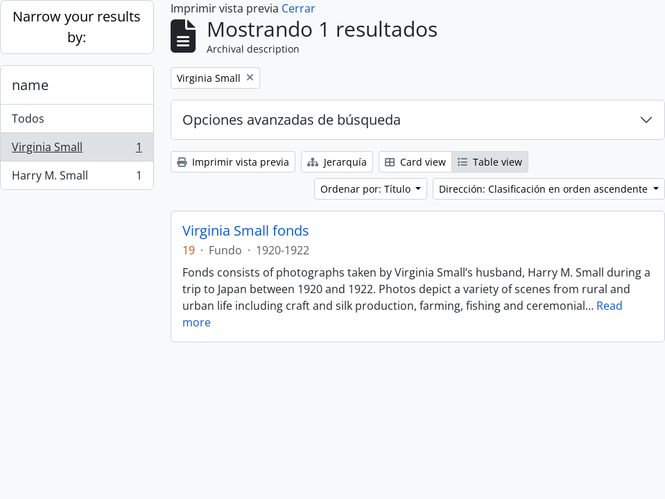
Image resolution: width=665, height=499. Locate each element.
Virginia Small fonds (245, 230)
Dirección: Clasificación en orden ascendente (544, 188)
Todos (28, 118)
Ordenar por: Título (366, 188)
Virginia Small (76, 150)
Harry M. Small (76, 178)
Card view (415, 161)
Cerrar (299, 8)
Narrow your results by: (76, 26)
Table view (490, 161)
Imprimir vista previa (233, 161)
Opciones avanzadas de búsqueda (291, 119)
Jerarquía (337, 161)
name (30, 85)
